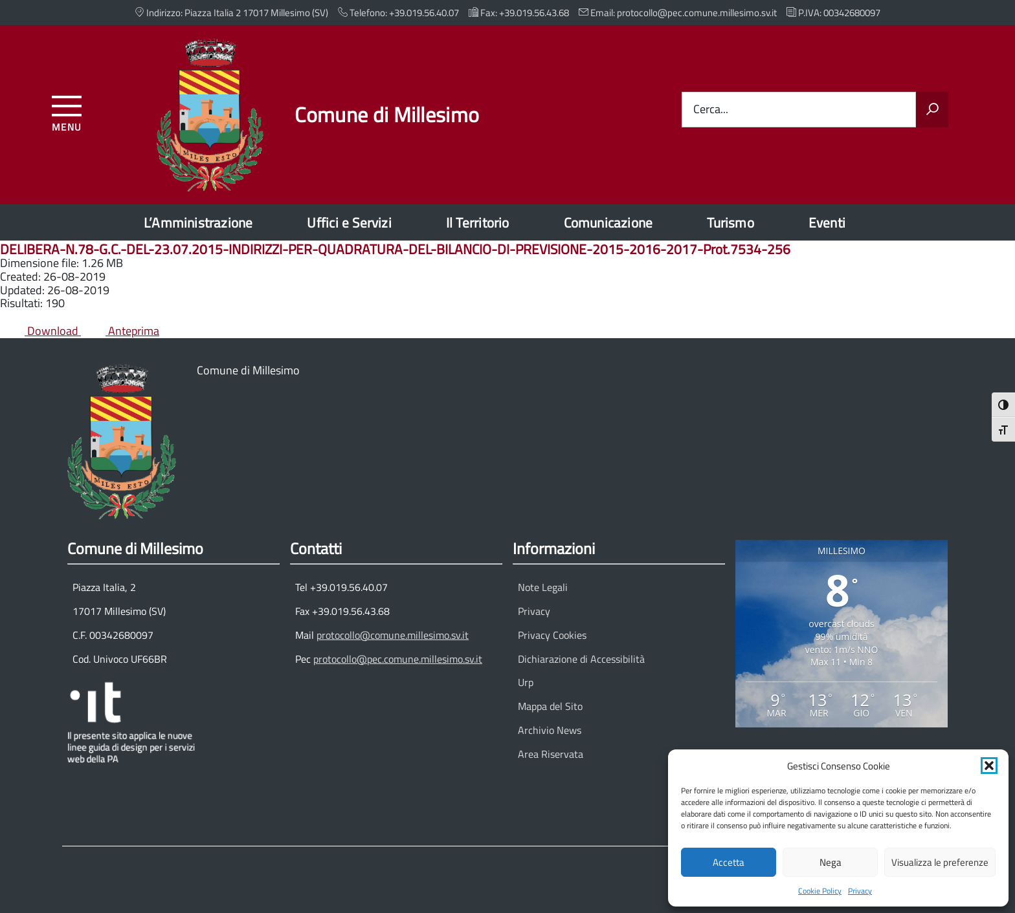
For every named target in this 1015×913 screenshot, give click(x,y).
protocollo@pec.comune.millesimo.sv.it (397, 659)
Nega (831, 862)
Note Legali (543, 587)
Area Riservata (550, 754)
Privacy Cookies (552, 635)
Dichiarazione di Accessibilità (581, 659)
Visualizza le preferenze (939, 862)
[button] (989, 765)
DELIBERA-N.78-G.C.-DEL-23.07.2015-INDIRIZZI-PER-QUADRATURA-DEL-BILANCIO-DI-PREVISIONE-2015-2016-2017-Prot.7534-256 (395, 249)
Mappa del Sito (550, 706)
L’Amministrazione (198, 222)
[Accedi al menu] (67, 111)
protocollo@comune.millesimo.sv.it (393, 635)
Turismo (730, 222)
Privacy (860, 891)
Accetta (728, 862)
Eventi (827, 222)
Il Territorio (477, 222)
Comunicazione (608, 222)
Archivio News (549, 730)
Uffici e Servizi (349, 222)
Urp (525, 682)
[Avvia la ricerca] (932, 110)
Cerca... (710, 109)
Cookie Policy (820, 891)
